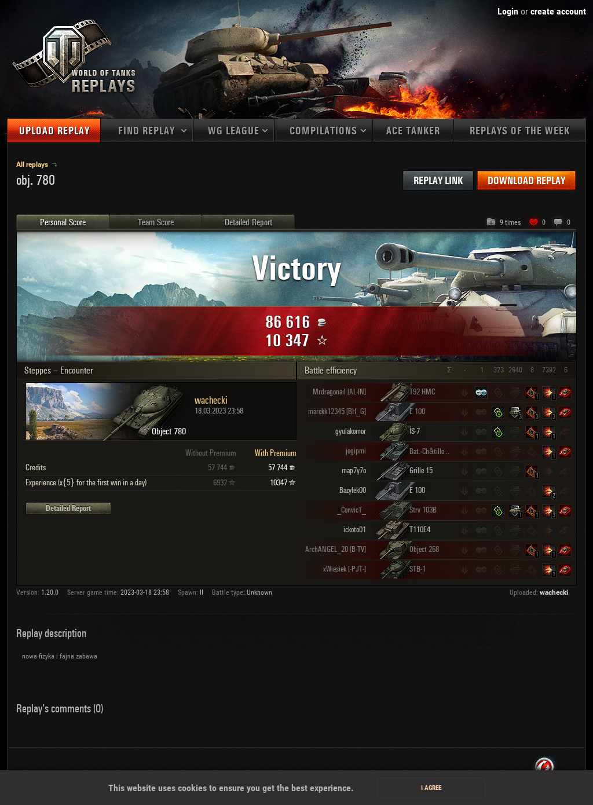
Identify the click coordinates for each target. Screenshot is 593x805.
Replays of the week (520, 131)
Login (507, 11)
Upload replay (54, 131)
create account (558, 11)
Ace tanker (413, 131)
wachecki (554, 592)
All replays (33, 164)
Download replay (526, 181)
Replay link (438, 181)
